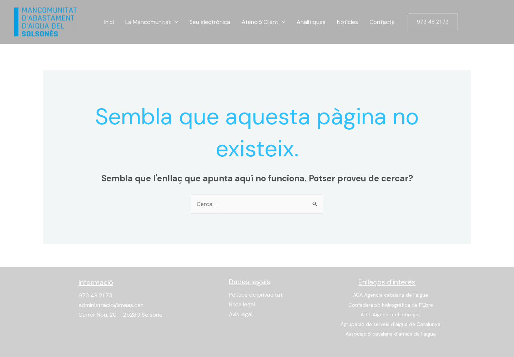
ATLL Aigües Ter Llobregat (390, 314)
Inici (109, 22)
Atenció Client (264, 22)
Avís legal (240, 314)
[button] (433, 22)
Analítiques (311, 22)
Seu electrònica (210, 22)
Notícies (347, 22)
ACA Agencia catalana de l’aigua (390, 295)
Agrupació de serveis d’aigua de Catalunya (390, 324)
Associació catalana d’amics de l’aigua (391, 334)
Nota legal (242, 304)
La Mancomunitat (151, 22)
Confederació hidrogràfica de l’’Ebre (390, 305)
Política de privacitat (256, 294)
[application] (174, 22)
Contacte (382, 22)
